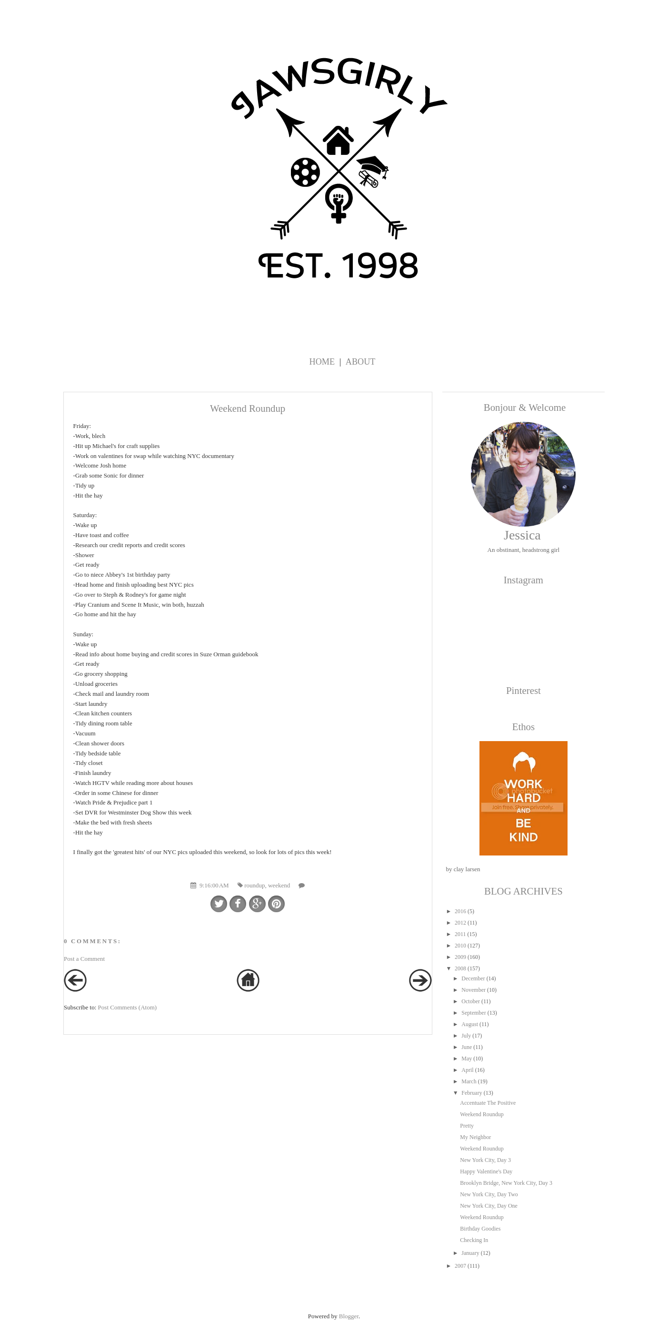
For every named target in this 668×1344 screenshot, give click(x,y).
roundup (254, 885)
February (471, 1092)
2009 (460, 957)
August (469, 1024)
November (473, 990)
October (470, 1001)
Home (322, 362)
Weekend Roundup (481, 1114)
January (470, 1253)
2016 (460, 911)
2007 (460, 1266)
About (361, 362)
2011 (460, 934)
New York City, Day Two (489, 1194)
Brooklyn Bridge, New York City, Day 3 (506, 1183)
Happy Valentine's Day (486, 1171)
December (473, 978)
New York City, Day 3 (485, 1160)
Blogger (349, 1316)
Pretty (467, 1125)
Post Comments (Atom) (127, 1007)
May (466, 1058)
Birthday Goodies (480, 1228)
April (467, 1070)
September (473, 1012)
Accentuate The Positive (488, 1103)
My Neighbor (475, 1137)
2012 (460, 922)
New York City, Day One (489, 1205)
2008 (460, 968)
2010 (460, 945)
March (468, 1081)
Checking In (474, 1240)
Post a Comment (84, 958)
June (466, 1047)
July (466, 1035)
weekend (279, 885)
